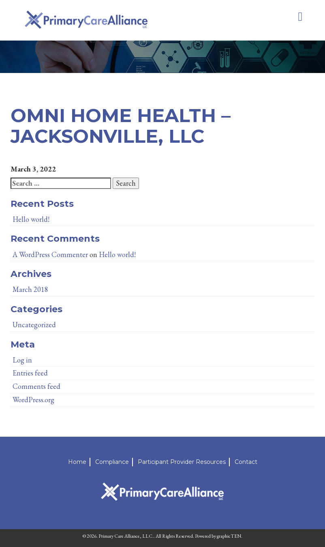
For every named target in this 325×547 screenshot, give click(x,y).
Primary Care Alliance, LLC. (126, 536)
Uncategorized (34, 324)
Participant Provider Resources (182, 461)
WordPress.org (33, 399)
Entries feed (30, 373)
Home (77, 461)
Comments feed (36, 386)
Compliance (112, 461)
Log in (22, 360)
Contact (246, 461)
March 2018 (30, 289)
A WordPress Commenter (50, 254)
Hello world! (31, 219)
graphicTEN (229, 536)
